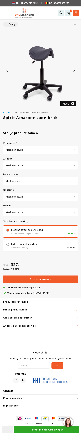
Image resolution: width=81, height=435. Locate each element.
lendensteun (10, 174)
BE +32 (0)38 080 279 (57, 3)
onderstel (8, 189)
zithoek (7, 158)
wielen (7, 205)
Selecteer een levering (15, 221)
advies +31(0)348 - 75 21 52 (27, 303)
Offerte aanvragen (40, 289)
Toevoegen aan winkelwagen (46, 279)
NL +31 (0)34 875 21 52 (25, 3)
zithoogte (10, 143)
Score (6, 112)
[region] (68, 422)
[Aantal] (9, 279)
